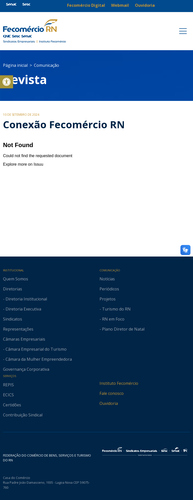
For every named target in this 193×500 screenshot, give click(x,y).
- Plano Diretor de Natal (122, 329)
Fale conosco (112, 393)
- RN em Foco (112, 319)
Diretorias (12, 289)
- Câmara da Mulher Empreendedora (37, 359)
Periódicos (109, 289)
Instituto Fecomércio (119, 383)
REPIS (8, 385)
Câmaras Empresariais (24, 339)
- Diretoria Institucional (25, 299)
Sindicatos (12, 319)
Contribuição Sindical (22, 415)
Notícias (107, 279)
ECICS (8, 395)
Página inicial (15, 65)
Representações (18, 329)
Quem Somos (15, 279)
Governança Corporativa (26, 369)
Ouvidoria (109, 403)
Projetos (108, 299)
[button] (6, 81)
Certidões (12, 405)
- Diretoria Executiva (22, 309)
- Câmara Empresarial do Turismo (35, 349)
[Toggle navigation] (183, 31)
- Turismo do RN (115, 309)
